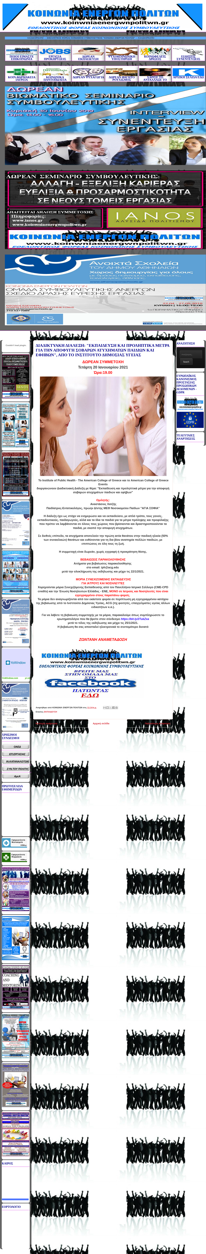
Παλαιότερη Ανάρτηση (157, 723)
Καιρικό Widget (16, 663)
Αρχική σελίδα (101, 723)
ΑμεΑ (17, 776)
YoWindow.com (10, 678)
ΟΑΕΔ (17, 746)
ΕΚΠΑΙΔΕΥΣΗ (50, 712)
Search (186, 361)
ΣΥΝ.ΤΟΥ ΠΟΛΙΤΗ (17, 769)
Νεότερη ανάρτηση (46, 723)
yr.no (27, 678)
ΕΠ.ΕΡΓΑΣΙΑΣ (17, 754)
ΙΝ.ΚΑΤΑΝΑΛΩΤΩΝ (17, 761)
